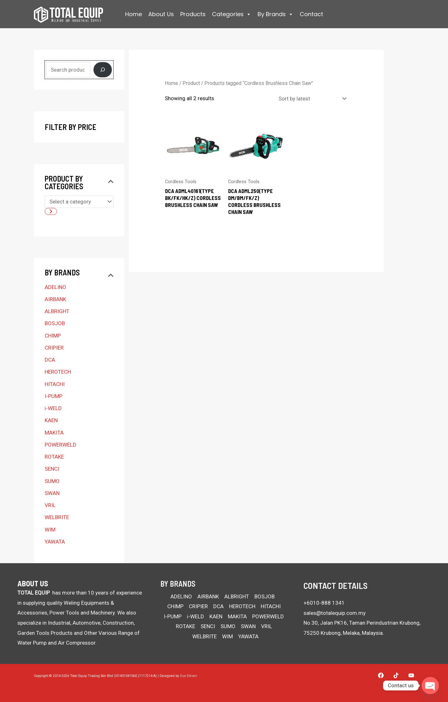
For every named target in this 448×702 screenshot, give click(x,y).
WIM (50, 529)
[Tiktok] (396, 675)
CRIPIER (54, 348)
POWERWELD (60, 444)
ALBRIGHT (57, 311)
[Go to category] (51, 211)
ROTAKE (54, 457)
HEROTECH (58, 372)
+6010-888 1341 (324, 603)
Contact (311, 14)
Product (191, 83)
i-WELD (53, 408)
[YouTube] (411, 675)
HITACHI (55, 384)
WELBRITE (57, 517)
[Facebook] (381, 675)
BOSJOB (55, 323)
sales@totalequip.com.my (335, 613)
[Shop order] (311, 98)
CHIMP (53, 335)
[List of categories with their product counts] (79, 202)
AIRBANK (55, 299)
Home (133, 14)
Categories (231, 14)
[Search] (102, 69)
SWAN (52, 493)
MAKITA (54, 432)
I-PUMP (53, 396)
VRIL (50, 505)
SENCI (52, 469)
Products (193, 14)
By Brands (275, 14)
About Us (161, 14)
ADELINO (55, 287)
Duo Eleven (188, 676)
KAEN (51, 420)
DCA (50, 360)
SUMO (52, 481)
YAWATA (55, 541)
